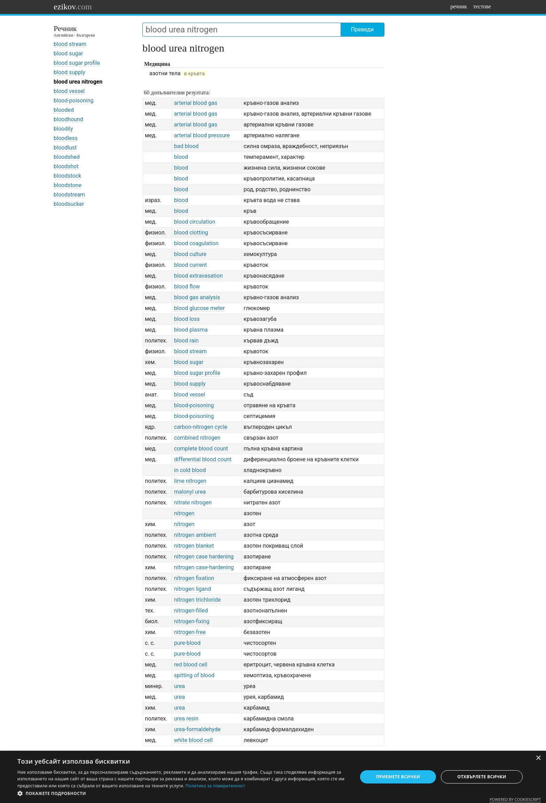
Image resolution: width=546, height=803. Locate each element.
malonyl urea (190, 491)
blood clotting (191, 232)
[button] (182, 793)
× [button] (538, 758)
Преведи (362, 29)
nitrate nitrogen (193, 502)
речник (458, 6)
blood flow (187, 286)
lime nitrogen (190, 481)
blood (181, 157)
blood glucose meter (199, 308)
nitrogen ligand (192, 589)
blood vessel (69, 91)
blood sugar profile (77, 63)
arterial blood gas (195, 103)
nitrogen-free (190, 632)
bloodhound (68, 119)
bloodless (66, 138)
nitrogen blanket (194, 545)
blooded (64, 110)
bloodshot (66, 166)
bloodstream (69, 194)
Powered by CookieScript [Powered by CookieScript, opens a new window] (515, 799)
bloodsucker (69, 204)
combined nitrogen (197, 437)
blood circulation (195, 221)
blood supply (69, 72)
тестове (482, 6)
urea (179, 686)
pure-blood (187, 643)
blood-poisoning (74, 100)
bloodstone (67, 185)
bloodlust (65, 147)
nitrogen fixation (194, 578)
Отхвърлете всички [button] (482, 777)
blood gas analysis (197, 297)
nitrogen (184, 513)
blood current (190, 265)
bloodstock (67, 175)
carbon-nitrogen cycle (200, 427)
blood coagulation (196, 243)
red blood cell (191, 664)
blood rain (186, 340)
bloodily (63, 128)
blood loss (187, 319)
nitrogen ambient (195, 535)
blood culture (190, 254)
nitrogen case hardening (204, 556)
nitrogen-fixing (192, 621)
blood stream (70, 44)
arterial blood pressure (202, 135)
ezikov (73, 6)
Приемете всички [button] (398, 777)
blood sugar (68, 53)
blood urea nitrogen (78, 81)
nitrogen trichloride (197, 599)
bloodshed (67, 157)
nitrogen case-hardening (204, 567)
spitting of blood (194, 675)
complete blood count (201, 448)
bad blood (186, 146)
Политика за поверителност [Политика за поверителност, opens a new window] (215, 786)
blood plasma (191, 329)
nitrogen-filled (191, 610)
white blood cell (193, 740)
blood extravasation (198, 275)
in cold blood (190, 470)
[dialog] (273, 777)
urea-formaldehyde (197, 729)
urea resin (186, 718)
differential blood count (203, 459)
